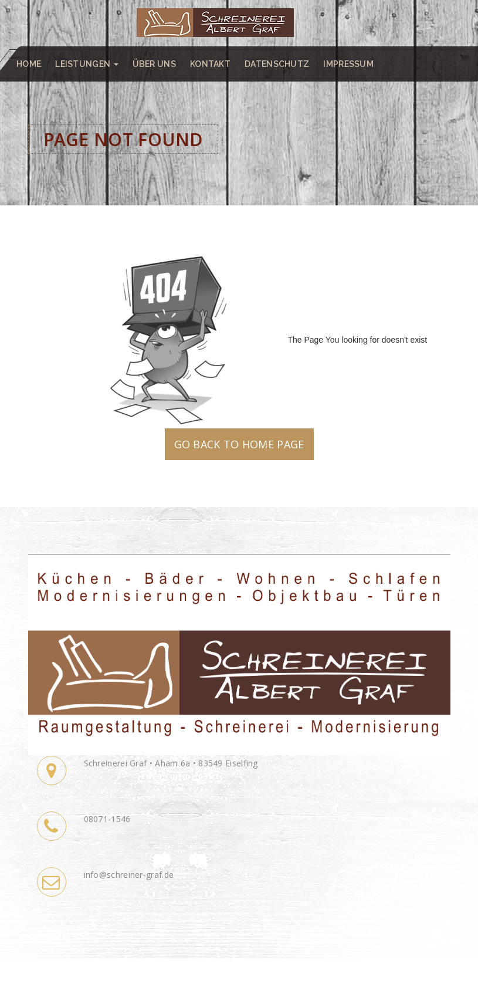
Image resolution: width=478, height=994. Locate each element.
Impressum (348, 64)
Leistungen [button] (86, 64)
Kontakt (210, 64)
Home (28, 64)
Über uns (154, 64)
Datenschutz (277, 64)
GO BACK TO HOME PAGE (239, 444)
